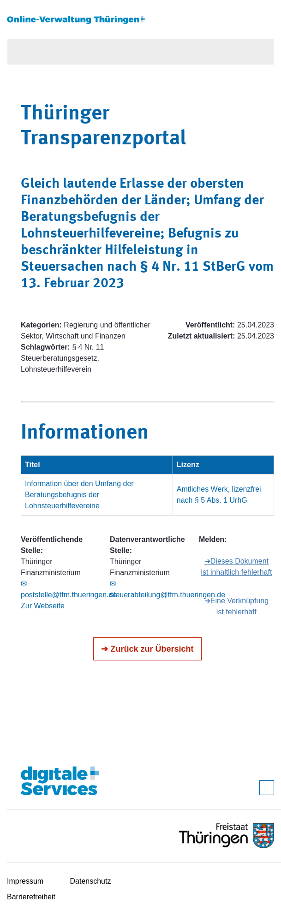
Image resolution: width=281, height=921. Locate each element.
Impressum (25, 881)
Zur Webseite (43, 606)
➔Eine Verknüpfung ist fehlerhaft (236, 606)
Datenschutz (90, 881)
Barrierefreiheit (31, 897)
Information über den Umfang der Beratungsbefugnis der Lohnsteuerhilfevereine (79, 495)
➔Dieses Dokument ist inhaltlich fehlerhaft (236, 566)
